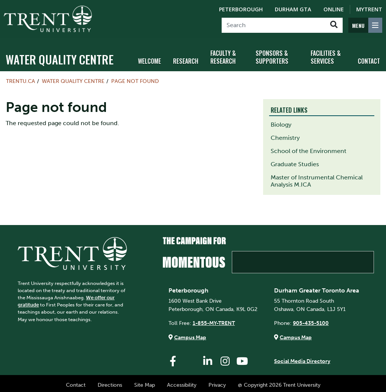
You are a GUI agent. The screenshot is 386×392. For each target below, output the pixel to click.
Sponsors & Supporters (272, 53)
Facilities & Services (326, 53)
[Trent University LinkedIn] (207, 358)
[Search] (273, 25)
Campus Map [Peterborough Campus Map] (190, 334)
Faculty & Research (223, 53)
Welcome (149, 57)
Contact (76, 381)
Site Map (144, 381)
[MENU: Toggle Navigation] (365, 25)
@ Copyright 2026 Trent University (279, 381)
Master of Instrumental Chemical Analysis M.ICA (317, 177)
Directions (110, 381)
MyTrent (369, 9)
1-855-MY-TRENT (214, 319)
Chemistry (285, 134)
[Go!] (334, 25)
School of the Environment (308, 147)
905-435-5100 (311, 319)
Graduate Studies (295, 160)
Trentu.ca (20, 77)
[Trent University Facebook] (173, 358)
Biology (281, 121)
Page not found (135, 77)
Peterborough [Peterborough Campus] (241, 9)
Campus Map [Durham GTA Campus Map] (296, 334)
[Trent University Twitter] (190, 358)
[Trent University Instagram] (225, 358)
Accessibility (181, 381)
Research (185, 57)
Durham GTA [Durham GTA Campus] (293, 9)
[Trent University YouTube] (242, 358)
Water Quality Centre (59, 55)
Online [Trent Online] (333, 9)
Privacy (217, 381)
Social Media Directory (302, 357)
